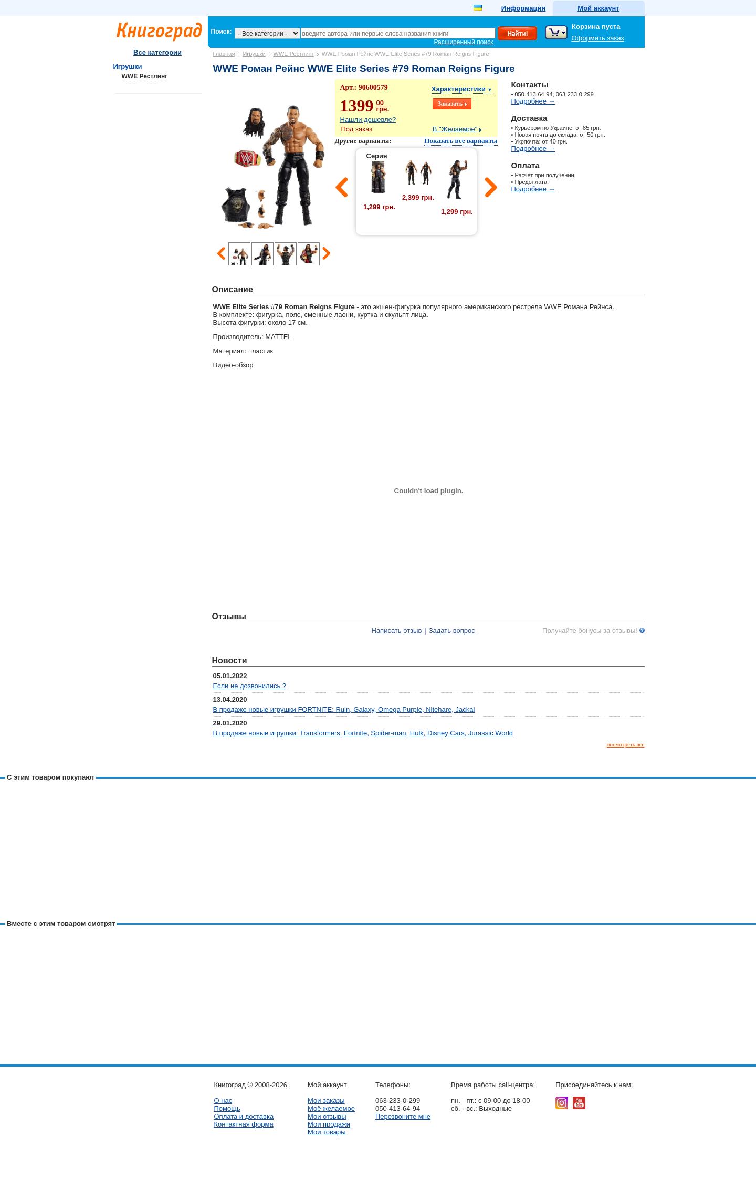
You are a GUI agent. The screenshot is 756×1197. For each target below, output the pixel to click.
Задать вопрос (452, 631)
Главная (224, 53)
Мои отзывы (327, 1116)
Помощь (227, 1108)
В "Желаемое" (455, 129)
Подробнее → (533, 101)
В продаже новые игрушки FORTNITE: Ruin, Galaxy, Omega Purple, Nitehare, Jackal (344, 709)
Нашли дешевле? (368, 120)
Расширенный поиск (464, 42)
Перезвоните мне (402, 1116)
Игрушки (254, 53)
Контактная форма (244, 1124)
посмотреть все (626, 744)
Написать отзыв (397, 631)
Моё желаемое (331, 1108)
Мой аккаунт (598, 8)
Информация (523, 8)
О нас (223, 1100)
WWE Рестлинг (294, 53)
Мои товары (327, 1132)
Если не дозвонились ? (250, 686)
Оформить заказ (598, 38)
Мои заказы (326, 1100)
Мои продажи (329, 1124)
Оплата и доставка (244, 1116)
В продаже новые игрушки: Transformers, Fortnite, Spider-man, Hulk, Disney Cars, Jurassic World (363, 733)
